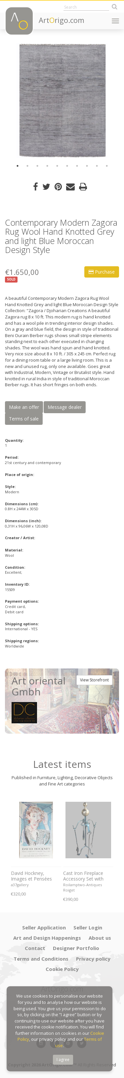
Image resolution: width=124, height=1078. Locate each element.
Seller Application (44, 927)
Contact (35, 948)
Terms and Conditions (41, 958)
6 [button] (67, 166)
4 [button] (47, 166)
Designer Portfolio (76, 948)
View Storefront (94, 680)
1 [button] (17, 166)
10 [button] (106, 166)
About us (100, 937)
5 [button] (57, 166)
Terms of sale (24, 419)
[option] (62, 100)
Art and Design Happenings (47, 937)
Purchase (102, 272)
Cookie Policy (62, 969)
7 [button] (77, 166)
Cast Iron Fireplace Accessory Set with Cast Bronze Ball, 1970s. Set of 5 (83, 876)
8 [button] (87, 166)
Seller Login (87, 927)
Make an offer (24, 407)
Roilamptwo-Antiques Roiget (82, 887)
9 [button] (97, 166)
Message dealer (65, 407)
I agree (63, 1059)
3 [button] (37, 166)
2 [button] (27, 166)
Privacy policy (93, 958)
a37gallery (20, 884)
